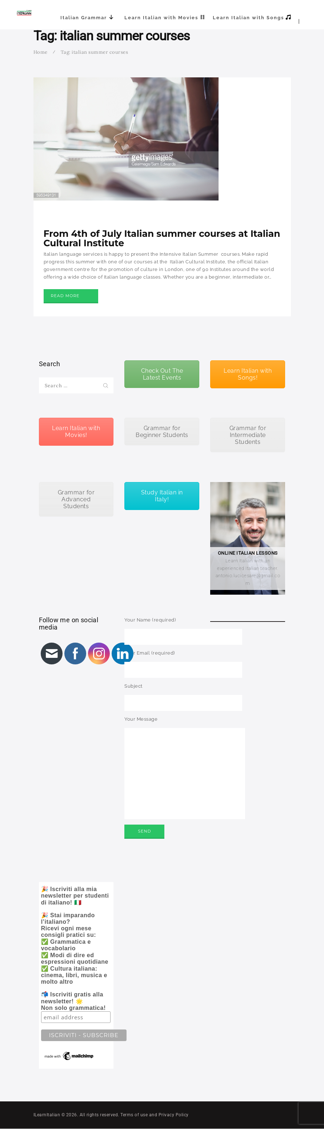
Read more (65, 295)
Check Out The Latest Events (162, 374)
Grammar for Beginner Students (162, 431)
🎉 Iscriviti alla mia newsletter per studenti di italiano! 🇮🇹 (77, 973)
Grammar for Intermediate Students (248, 435)
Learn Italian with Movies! (76, 431)
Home (40, 52)
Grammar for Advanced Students (76, 499)
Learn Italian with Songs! (248, 374)
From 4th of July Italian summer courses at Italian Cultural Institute (162, 238)
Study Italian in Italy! (162, 496)
